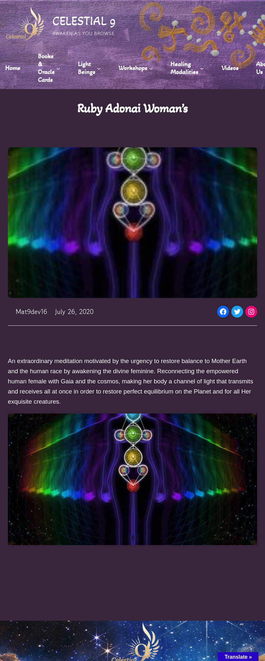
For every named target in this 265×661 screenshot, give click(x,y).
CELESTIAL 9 (84, 20)
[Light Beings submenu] (99, 68)
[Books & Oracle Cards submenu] (58, 68)
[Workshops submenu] (151, 68)
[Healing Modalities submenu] (202, 68)
